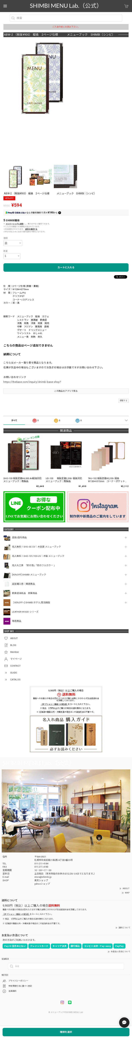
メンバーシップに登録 (15, 224)
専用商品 (16, 621)
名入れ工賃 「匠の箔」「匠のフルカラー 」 (34, 565)
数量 (5, 251)
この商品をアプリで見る (66, 391)
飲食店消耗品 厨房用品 (24, 593)
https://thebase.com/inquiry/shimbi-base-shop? (32, 382)
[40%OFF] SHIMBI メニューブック (29, 574)
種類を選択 (66, 1032)
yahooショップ (42, 884)
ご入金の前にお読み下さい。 (66, 27)
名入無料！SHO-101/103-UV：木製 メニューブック (38, 556)
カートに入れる (66, 267)
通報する (123, 400)
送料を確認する (31, 229)
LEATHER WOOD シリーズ (25, 611)
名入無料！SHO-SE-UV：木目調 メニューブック (36, 546)
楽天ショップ (41, 880)
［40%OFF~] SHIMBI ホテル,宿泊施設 (32, 602)
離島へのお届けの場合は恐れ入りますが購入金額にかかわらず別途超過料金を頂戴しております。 (66, 699)
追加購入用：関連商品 (23, 584)
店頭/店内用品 (19, 537)
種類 (5, 238)
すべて (14, 420)
